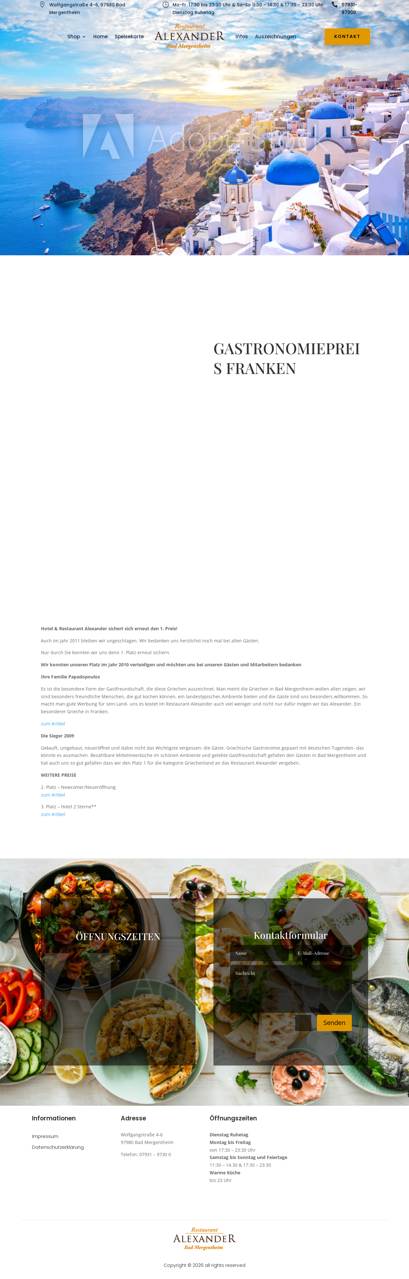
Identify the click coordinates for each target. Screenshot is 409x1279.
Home (100, 36)
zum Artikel (53, 724)
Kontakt (347, 36)
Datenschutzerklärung (58, 1147)
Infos (241, 36)
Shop (73, 36)
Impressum (45, 1136)
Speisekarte (129, 36)
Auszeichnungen (275, 36)
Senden (334, 1022)
